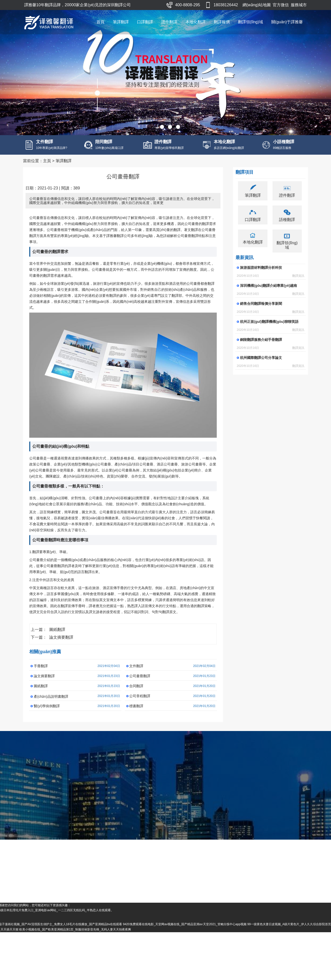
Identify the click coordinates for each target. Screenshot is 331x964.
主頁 (47, 167)
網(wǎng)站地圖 (256, 5)
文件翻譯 (136, 672)
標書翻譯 (136, 712)
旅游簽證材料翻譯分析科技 (261, 274)
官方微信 (281, 5)
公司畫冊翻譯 (139, 682)
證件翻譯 (169, 22)
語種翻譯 (287, 226)
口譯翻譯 (145, 22)
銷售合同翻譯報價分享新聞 (261, 310)
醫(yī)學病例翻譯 (47, 712)
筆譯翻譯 (121, 22)
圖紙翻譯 (57, 636)
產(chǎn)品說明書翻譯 (51, 703)
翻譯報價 (222, 22)
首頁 (100, 22)
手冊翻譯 (41, 672)
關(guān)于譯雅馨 (287, 22)
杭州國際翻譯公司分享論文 (261, 364)
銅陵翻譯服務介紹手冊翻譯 (261, 346)
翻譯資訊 (298, 282)
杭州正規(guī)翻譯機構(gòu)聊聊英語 (269, 328)
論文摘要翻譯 (61, 644)
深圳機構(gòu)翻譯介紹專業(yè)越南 (268, 292)
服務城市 (299, 5)
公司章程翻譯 (139, 702)
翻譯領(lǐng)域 (250, 22)
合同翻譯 (136, 692)
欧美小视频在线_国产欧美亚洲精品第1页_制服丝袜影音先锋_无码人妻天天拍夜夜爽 (142, 961)
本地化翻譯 (196, 22)
